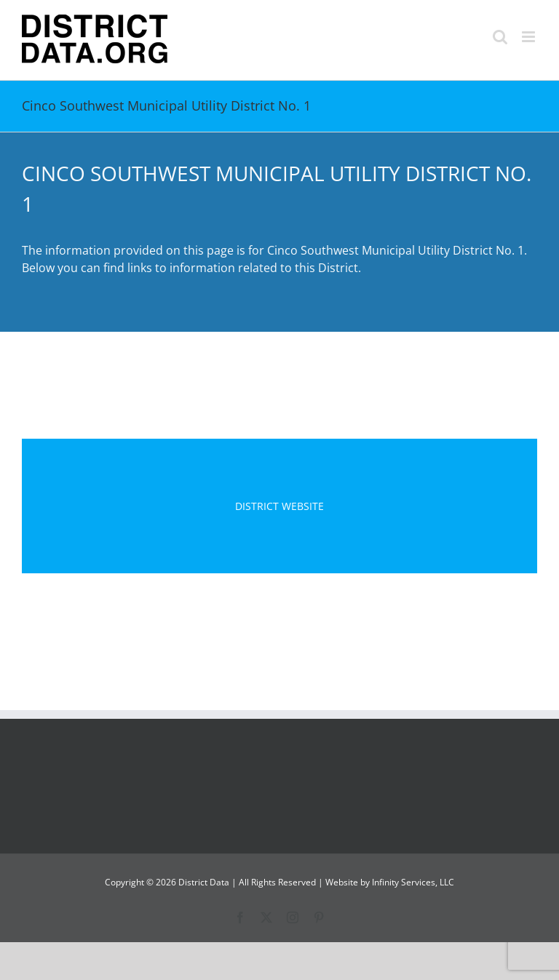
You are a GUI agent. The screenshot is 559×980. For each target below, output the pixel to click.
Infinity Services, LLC (413, 882)
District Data (203, 882)
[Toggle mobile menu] (529, 36)
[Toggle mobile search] (500, 36)
